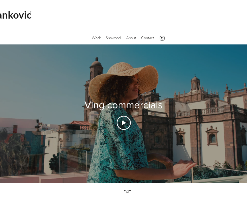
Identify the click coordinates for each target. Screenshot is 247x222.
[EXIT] (127, 192)
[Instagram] (162, 38)
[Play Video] (124, 123)
